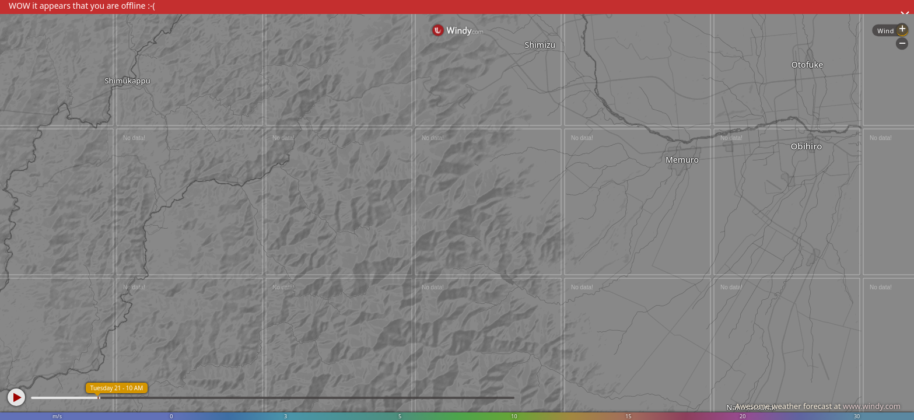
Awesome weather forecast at (818, 406)
